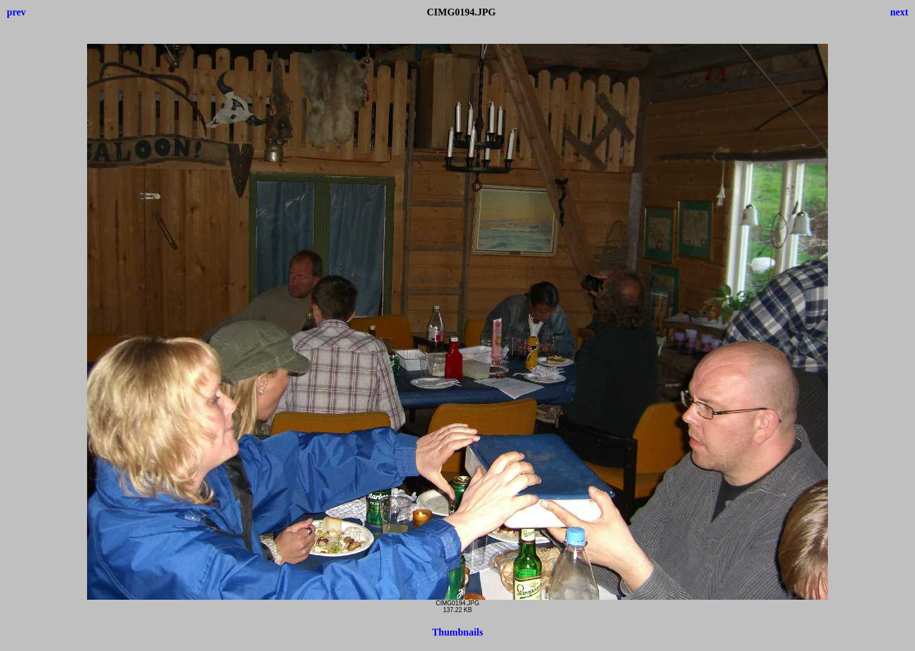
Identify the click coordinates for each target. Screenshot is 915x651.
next (899, 12)
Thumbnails (457, 632)
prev (16, 12)
